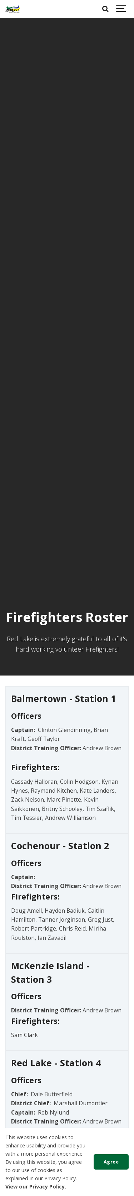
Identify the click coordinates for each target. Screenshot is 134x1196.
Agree (111, 1161)
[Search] (105, 9)
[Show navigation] (121, 9)
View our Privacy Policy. (35, 1186)
